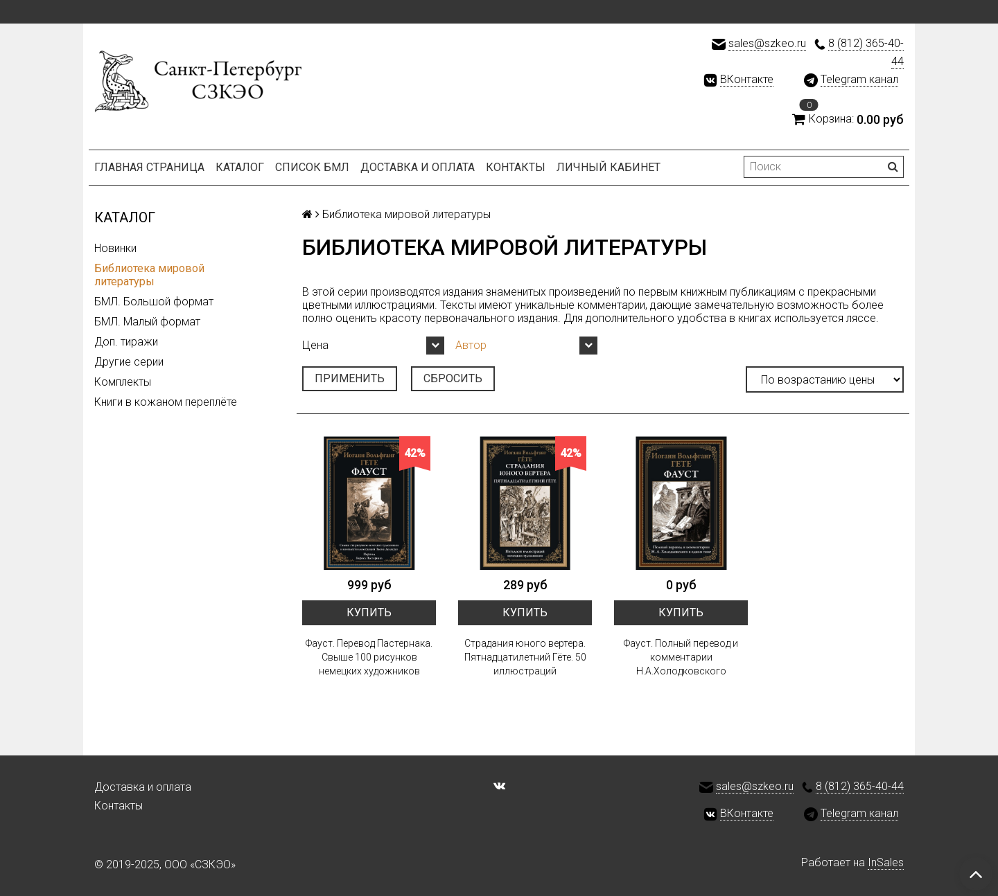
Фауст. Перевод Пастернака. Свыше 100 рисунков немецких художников (369, 657)
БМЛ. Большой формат (153, 301)
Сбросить (452, 378)
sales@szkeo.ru (767, 43)
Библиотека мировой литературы (149, 275)
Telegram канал (859, 79)
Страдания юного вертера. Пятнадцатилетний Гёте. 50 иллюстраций (525, 657)
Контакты (515, 167)
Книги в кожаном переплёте (165, 402)
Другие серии (129, 361)
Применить (350, 378)
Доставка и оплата (417, 167)
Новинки (115, 248)
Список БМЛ (312, 167)
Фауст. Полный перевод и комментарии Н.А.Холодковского (681, 657)
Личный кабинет (608, 167)
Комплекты (122, 381)
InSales (886, 862)
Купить (369, 612)
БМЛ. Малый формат (147, 321)
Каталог (240, 167)
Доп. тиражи (126, 341)
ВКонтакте (746, 79)
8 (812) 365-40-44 (860, 786)
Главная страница (149, 167)
